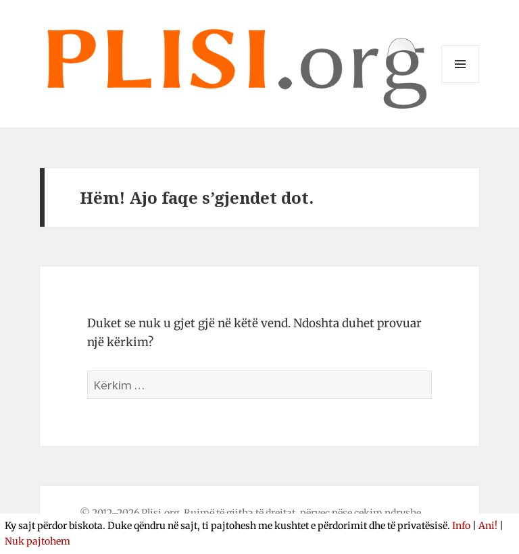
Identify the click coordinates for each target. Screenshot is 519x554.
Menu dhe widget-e (460, 82)
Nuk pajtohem (37, 541)
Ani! (487, 526)
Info (461, 526)
